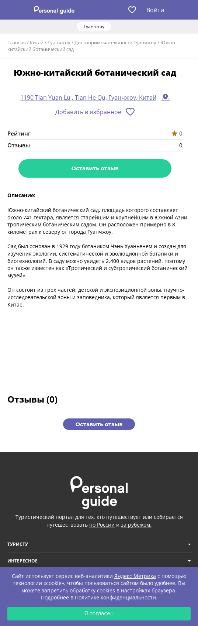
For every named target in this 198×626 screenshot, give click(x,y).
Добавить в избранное (88, 112)
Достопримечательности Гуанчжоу (115, 42)
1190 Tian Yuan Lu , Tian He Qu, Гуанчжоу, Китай (88, 97)
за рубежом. (136, 524)
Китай (37, 42)
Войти (155, 10)
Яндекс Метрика (135, 575)
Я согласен (99, 613)
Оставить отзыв (94, 168)
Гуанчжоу (59, 42)
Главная (16, 42)
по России (102, 524)
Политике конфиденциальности (115, 597)
